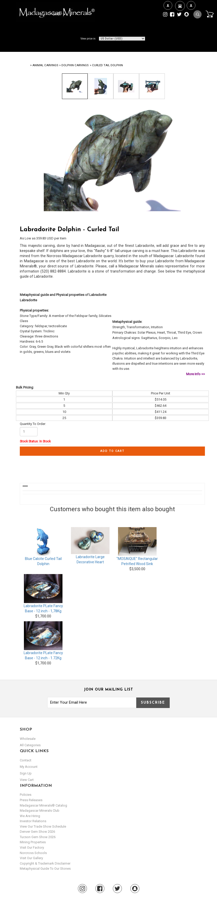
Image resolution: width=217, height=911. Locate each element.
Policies (25, 795)
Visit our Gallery (31, 858)
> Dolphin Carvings (73, 65)
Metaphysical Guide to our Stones (45, 868)
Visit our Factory (32, 847)
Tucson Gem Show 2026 (38, 837)
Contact (179, 12)
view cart (27, 780)
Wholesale (27, 739)
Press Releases (31, 800)
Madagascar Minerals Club (39, 810)
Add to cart (112, 451)
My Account (191, 22)
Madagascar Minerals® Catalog (43, 805)
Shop (59, 14)
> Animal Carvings (44, 65)
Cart (209, 13)
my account (29, 767)
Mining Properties (33, 842)
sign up (26, 773)
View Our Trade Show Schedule (43, 826)
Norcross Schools (33, 853)
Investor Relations (33, 821)
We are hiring (30, 816)
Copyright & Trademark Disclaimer (45, 863)
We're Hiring (168, 22)
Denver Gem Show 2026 (37, 832)
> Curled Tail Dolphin (106, 65)
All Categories (30, 745)
